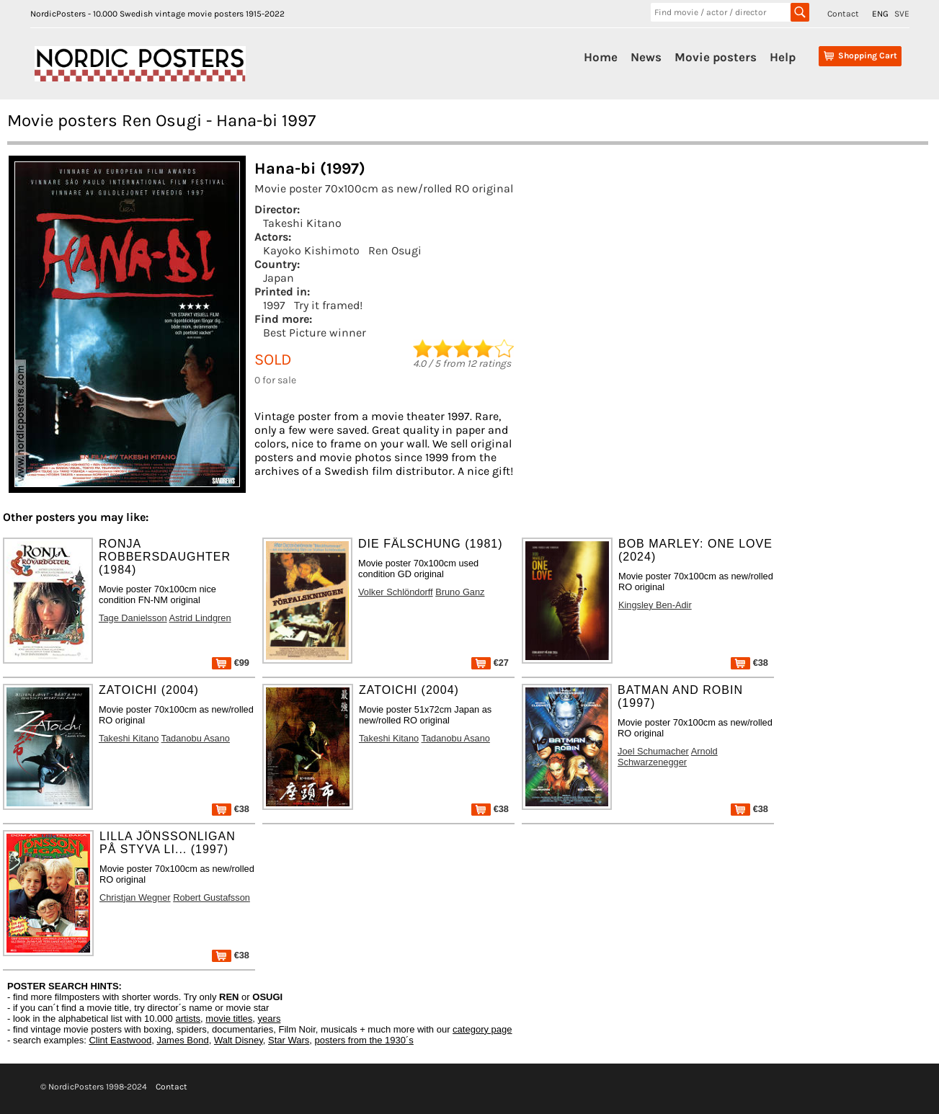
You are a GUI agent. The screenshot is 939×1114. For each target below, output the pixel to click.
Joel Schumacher (653, 751)
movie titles (228, 1018)
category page (482, 1029)
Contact (843, 14)
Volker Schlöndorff (395, 592)
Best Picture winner (314, 332)
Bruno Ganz (459, 592)
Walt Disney (238, 1040)
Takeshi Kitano (302, 223)
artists (187, 1018)
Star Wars (288, 1040)
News (646, 57)
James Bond (182, 1040)
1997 (274, 305)
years (269, 1018)
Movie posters (716, 57)
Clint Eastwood (120, 1040)
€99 (230, 662)
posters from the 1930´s (364, 1040)
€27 (490, 662)
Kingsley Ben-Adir (655, 605)
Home (601, 57)
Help (783, 57)
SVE (901, 14)
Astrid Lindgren (200, 617)
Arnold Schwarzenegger (668, 756)
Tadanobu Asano (195, 738)
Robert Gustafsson (211, 897)
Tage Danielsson (133, 617)
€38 (749, 662)
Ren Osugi (395, 250)
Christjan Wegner (135, 897)
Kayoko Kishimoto (311, 250)
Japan (278, 278)
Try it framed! (328, 305)
